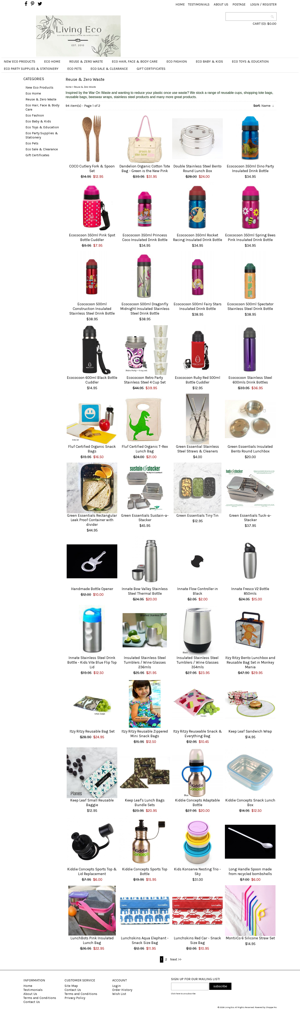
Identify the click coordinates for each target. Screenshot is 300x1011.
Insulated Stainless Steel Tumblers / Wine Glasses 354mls (198, 662)
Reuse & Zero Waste (86, 61)
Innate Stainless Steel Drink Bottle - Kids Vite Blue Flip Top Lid (92, 662)
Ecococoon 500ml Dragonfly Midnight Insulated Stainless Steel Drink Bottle (144, 308)
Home (180, 4)
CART (257, 24)
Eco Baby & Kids (209, 61)
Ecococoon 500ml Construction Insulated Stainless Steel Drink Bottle (92, 308)
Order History (122, 990)
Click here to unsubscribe (183, 993)
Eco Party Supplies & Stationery (31, 69)
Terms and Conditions (39, 998)
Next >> (175, 959)
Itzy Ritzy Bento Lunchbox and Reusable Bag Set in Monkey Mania (250, 662)
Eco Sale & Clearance (109, 69)
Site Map (71, 986)
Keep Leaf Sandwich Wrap (250, 731)
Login (254, 4)
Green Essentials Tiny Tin (197, 515)
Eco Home (52, 61)
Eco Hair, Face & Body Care (135, 61)
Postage (239, 4)
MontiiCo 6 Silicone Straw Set (250, 938)
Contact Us (31, 1002)
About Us (221, 4)
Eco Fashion (176, 61)
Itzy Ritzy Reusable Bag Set (92, 731)
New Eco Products (19, 61)
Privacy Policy (75, 998)
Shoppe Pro (271, 1007)
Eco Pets (74, 69)
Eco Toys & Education (250, 61)
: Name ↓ (263, 106)
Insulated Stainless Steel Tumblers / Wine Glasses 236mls (145, 662)
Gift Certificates (151, 69)
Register (269, 4)
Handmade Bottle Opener (92, 589)
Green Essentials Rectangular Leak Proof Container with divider (92, 520)
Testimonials (198, 4)
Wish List (119, 994)
